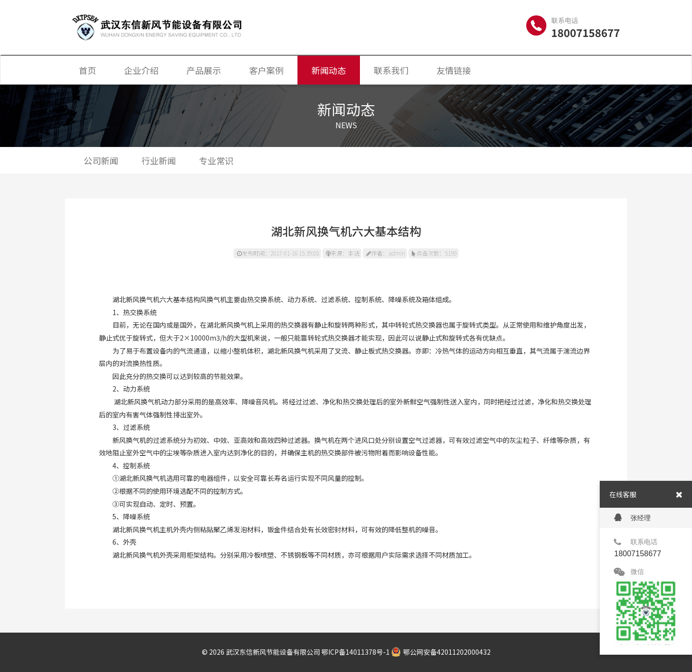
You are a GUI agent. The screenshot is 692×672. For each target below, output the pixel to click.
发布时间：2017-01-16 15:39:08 (278, 253)
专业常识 (216, 160)
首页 (87, 70)
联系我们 (391, 70)
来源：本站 (342, 253)
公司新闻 (101, 160)
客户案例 (266, 70)
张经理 (632, 517)
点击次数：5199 (434, 253)
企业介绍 (141, 70)
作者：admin (385, 253)
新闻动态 (328, 70)
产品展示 (203, 70)
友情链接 (453, 70)
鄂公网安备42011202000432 (441, 652)
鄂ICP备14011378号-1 (355, 652)
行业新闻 (158, 160)
